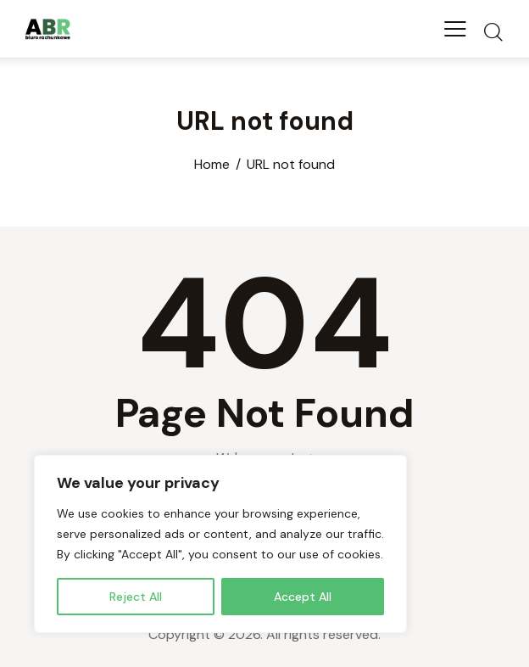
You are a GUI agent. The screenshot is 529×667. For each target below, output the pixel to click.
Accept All (302, 596)
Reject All (135, 596)
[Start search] (493, 31)
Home (212, 164)
